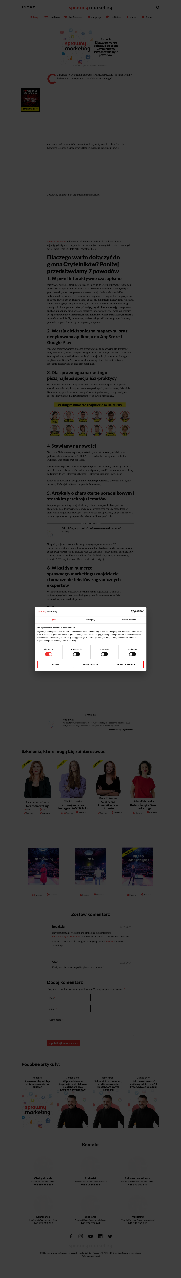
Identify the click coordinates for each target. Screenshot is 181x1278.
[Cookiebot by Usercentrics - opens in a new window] (133, 612)
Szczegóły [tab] (90, 620)
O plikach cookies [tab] (128, 620)
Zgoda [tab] (53, 620)
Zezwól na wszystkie (126, 664)
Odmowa (55, 664)
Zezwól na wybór (90, 664)
